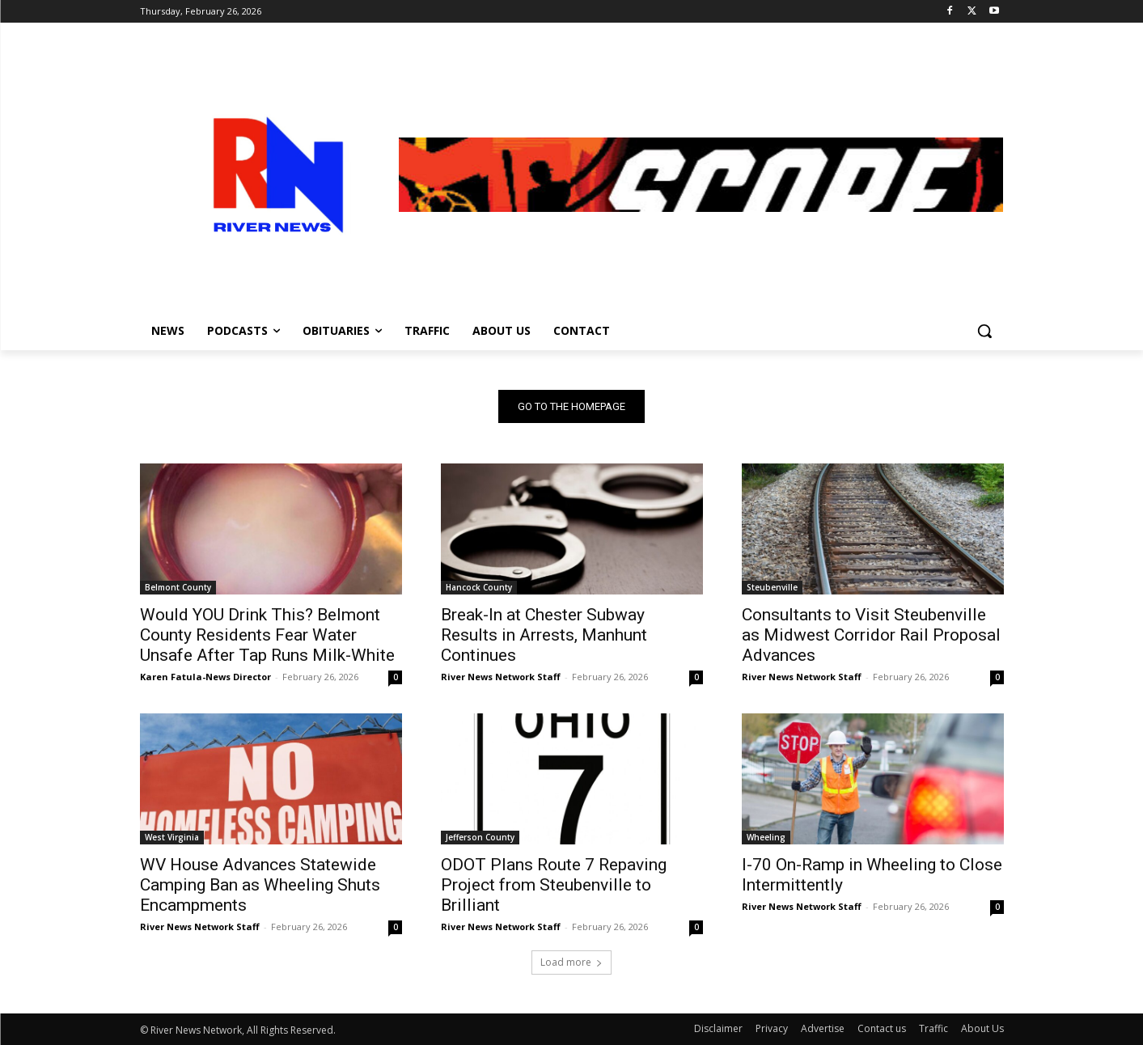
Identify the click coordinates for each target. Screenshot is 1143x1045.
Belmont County (178, 587)
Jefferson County (480, 837)
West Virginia (172, 837)
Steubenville (772, 587)
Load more (571, 962)
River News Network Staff (501, 677)
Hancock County (479, 587)
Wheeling (766, 837)
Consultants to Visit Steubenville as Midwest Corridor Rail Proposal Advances (871, 635)
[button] (984, 330)
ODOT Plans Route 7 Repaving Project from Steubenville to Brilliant (554, 885)
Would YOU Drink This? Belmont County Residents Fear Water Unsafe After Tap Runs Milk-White (267, 635)
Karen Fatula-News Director (205, 677)
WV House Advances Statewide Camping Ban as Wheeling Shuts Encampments (260, 885)
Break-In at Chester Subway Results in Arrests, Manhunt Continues (544, 635)
